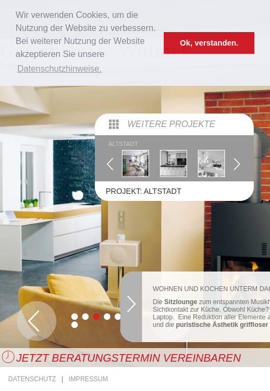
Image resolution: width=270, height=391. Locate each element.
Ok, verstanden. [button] (209, 43)
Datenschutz (32, 379)
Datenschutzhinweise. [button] (59, 68)
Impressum (88, 379)
